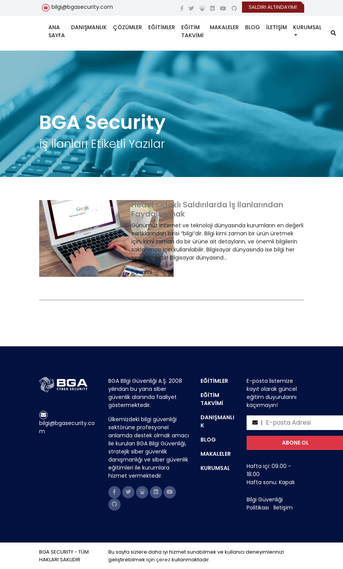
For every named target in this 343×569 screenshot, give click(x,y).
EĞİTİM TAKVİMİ (192, 31)
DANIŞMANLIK (89, 27)
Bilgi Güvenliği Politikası (265, 503)
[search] (333, 33)
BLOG (252, 27)
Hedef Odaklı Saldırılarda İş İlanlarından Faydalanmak (207, 209)
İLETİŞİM (276, 27)
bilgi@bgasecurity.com (82, 7)
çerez (163, 559)
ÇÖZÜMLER (127, 27)
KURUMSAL (307, 27)
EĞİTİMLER (161, 27)
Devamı (141, 272)
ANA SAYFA (56, 31)
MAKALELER (224, 27)
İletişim (283, 507)
